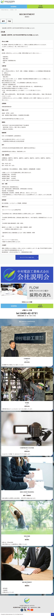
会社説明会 (13, 6)
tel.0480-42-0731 (27, 313)
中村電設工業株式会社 (4, 9)
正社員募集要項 (40, 6)
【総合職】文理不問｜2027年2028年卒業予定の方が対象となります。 (19, 28)
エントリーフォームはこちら (27, 257)
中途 (9, 21)
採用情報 (11, 9)
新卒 (3, 21)
